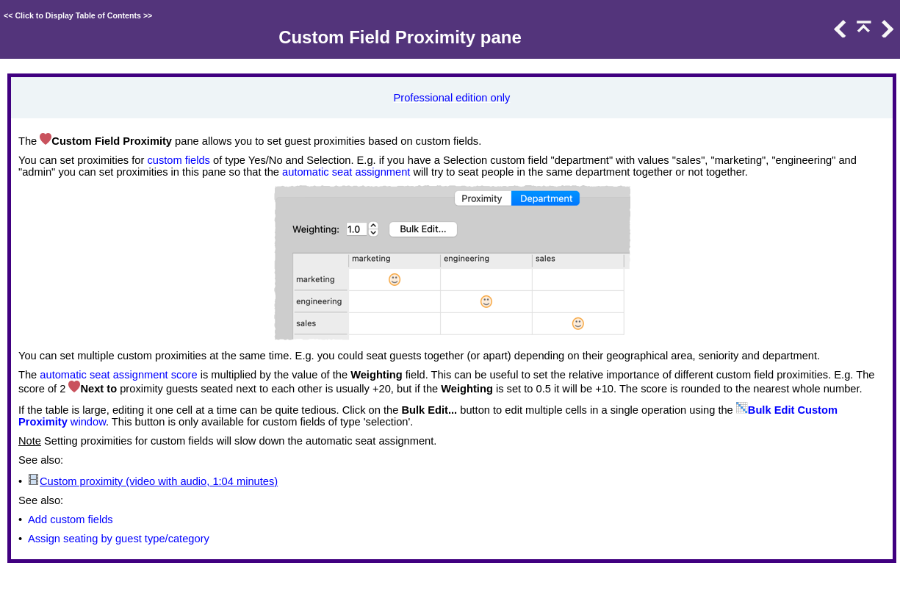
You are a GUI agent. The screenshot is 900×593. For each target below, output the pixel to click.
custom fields (178, 160)
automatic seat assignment (346, 172)
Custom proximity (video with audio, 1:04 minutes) (159, 481)
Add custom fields (70, 519)
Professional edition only (452, 98)
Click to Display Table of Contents (78, 15)
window (87, 422)
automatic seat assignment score (118, 375)
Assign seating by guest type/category (118, 539)
